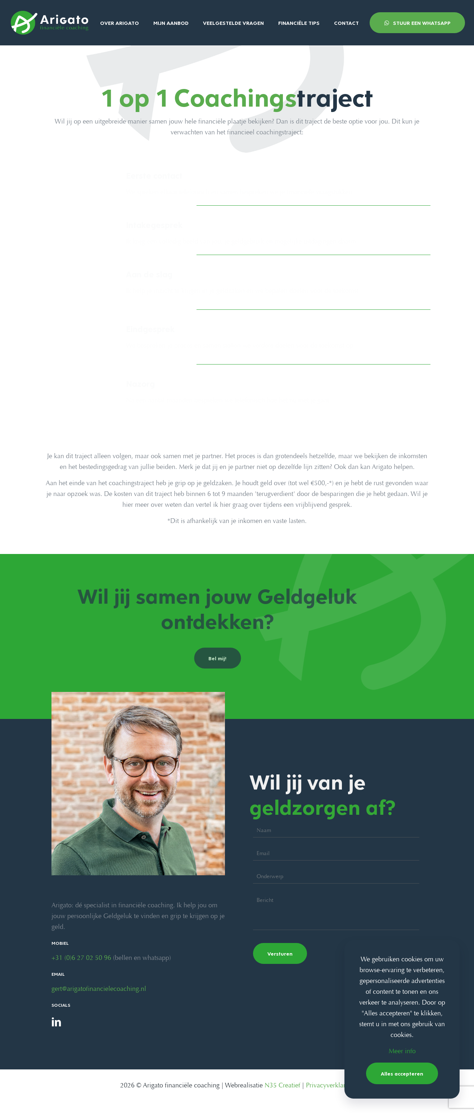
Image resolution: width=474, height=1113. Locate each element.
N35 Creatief (282, 1086)
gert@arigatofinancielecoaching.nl (98, 989)
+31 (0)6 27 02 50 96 (81, 958)
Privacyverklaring (330, 1086)
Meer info (402, 1052)
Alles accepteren (402, 1073)
